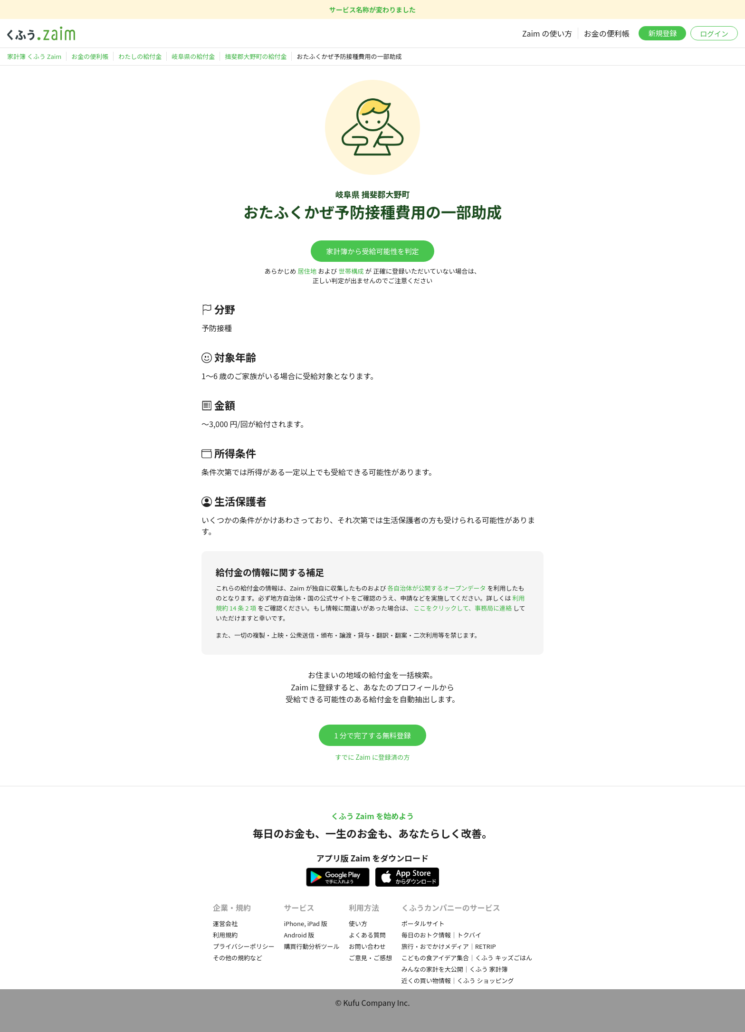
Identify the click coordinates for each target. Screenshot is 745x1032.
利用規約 (225, 934)
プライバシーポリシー (244, 946)
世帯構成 (350, 271)
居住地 (306, 271)
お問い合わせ (367, 946)
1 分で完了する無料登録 (372, 735)
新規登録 (662, 33)
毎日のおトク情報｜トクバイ (441, 934)
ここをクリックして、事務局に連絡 (462, 607)
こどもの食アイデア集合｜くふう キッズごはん (466, 957)
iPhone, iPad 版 (305, 923)
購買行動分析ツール (311, 946)
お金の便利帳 (607, 33)
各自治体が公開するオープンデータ (436, 587)
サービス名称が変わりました (372, 9)
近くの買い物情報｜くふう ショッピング (457, 980)
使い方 (358, 923)
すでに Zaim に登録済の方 (372, 757)
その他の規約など (237, 957)
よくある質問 (367, 934)
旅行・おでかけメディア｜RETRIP (448, 946)
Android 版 (299, 934)
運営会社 (225, 923)
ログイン (714, 33)
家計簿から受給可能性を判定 (372, 251)
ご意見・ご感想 (370, 957)
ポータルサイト (423, 923)
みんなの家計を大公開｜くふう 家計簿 (454, 969)
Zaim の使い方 (547, 33)
